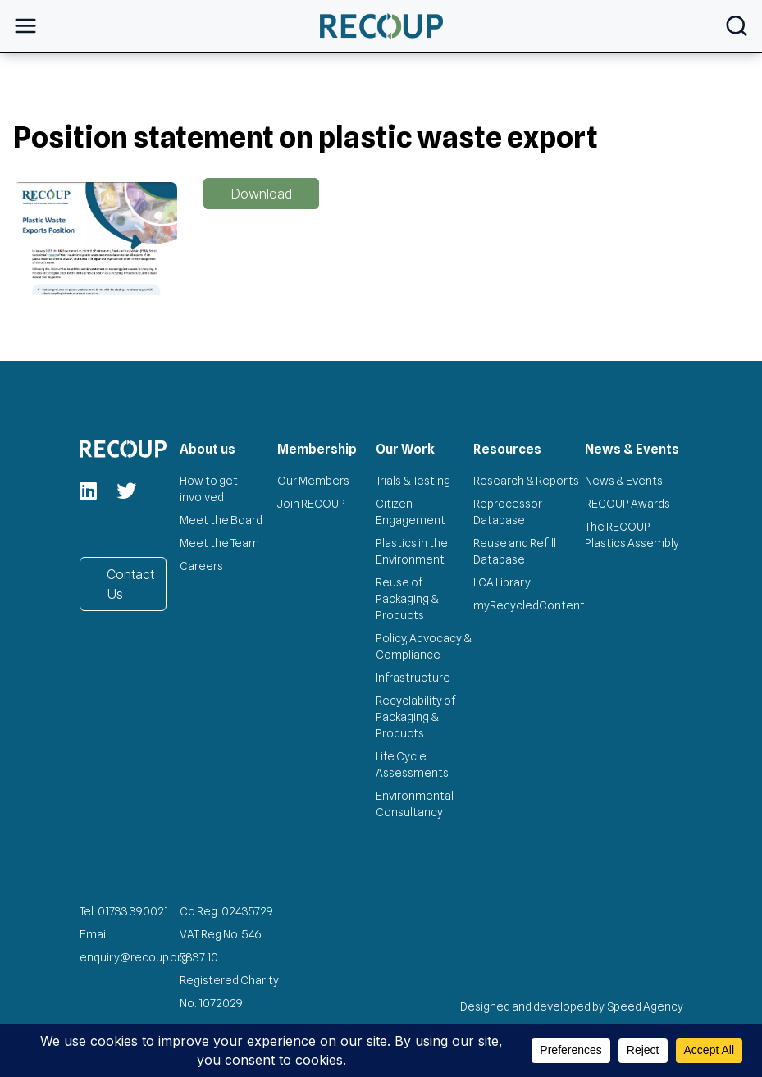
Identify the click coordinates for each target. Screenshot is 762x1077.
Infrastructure (413, 677)
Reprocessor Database (507, 512)
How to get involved (209, 489)
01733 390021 (133, 911)
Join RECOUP (311, 503)
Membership (317, 449)
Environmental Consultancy (415, 804)
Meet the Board (221, 520)
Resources (507, 449)
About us (207, 449)
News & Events (632, 449)
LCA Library (502, 582)
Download (261, 193)
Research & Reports (526, 480)
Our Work (405, 449)
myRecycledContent (529, 605)
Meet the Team (219, 543)
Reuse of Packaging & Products (407, 599)
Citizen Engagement (410, 512)
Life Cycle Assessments (412, 764)
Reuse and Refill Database (514, 551)
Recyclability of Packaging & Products (415, 717)
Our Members (313, 480)
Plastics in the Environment (412, 551)
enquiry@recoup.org (134, 957)
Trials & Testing (413, 480)
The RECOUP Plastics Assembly (632, 535)
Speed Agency (645, 1006)
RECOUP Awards (627, 503)
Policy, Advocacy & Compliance (424, 646)
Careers (201, 566)
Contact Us (130, 584)
